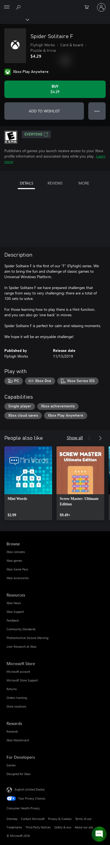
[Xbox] (14, 19)
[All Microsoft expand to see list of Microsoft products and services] (6, 7)
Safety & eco (62, 827)
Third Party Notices (38, 827)
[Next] (100, 438)
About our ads (84, 827)
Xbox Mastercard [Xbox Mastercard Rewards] (18, 740)
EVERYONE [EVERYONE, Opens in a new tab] (36, 134)
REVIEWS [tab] (55, 183)
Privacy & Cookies (60, 819)
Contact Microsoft (33, 819)
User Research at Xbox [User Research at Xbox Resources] (21, 646)
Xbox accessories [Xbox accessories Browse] (18, 578)
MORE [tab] (83, 183)
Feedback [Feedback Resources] (13, 620)
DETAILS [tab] (26, 183)
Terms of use (83, 819)
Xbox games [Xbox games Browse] (14, 560)
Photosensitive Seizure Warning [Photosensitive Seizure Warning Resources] (27, 638)
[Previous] (89, 438)
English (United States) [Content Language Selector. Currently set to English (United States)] (30, 789)
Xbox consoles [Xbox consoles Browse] (16, 552)
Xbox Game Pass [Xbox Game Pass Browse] (17, 569)
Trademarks (14, 827)
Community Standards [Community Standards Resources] (21, 629)
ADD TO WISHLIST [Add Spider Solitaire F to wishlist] (44, 110)
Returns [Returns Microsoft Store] (12, 689)
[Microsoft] (55, 4)
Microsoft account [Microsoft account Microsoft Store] (18, 671)
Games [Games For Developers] (11, 765)
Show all (75, 437)
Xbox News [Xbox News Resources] (14, 603)
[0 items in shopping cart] (88, 7)
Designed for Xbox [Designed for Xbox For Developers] (18, 774)
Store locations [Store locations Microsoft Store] (16, 706)
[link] (28, 483)
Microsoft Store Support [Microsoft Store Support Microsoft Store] (22, 680)
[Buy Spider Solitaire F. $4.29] (55, 89)
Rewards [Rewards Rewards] (12, 731)
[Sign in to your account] (101, 7)
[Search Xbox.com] (19, 7)
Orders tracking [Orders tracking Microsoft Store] (17, 697)
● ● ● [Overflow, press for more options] (97, 110)
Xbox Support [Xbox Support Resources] (15, 611)
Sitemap (12, 819)
